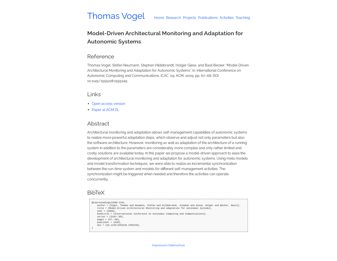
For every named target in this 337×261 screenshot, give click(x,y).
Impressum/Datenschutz (168, 245)
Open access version (108, 104)
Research (173, 18)
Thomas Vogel (116, 16)
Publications (208, 18)
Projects (189, 18)
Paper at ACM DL (105, 110)
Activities (227, 18)
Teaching (243, 18)
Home (159, 18)
